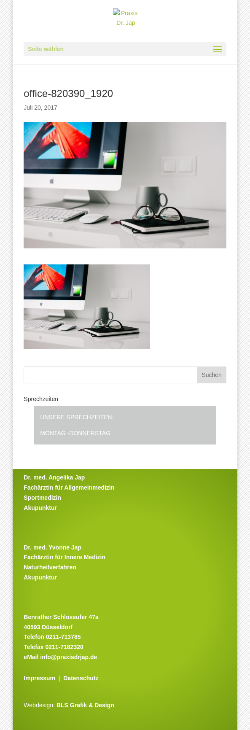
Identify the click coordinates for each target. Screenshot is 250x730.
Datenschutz (80, 678)
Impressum (39, 678)
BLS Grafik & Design (85, 705)
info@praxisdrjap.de (68, 657)
